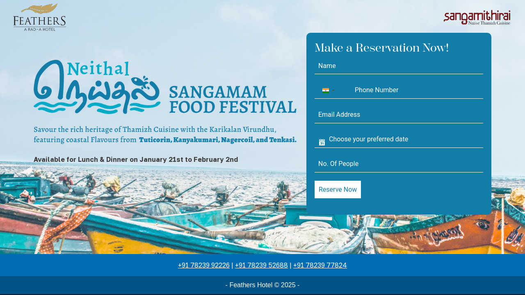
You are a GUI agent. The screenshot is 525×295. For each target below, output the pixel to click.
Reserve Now (338, 189)
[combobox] (333, 90)
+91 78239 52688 (261, 265)
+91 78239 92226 (204, 265)
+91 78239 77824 (320, 265)
